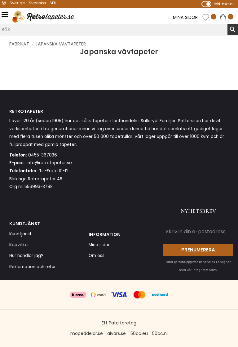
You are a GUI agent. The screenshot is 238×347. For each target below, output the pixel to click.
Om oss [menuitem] (96, 256)
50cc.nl (160, 333)
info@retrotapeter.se (49, 163)
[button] (7, 14)
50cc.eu (139, 333)
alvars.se (116, 333)
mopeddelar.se (86, 333)
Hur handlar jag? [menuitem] (26, 256)
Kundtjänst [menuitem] (20, 234)
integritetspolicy (204, 270)
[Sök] (232, 29)
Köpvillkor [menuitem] (19, 245)
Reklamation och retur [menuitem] (32, 267)
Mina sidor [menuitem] (99, 245)
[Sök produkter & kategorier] (113, 29)
